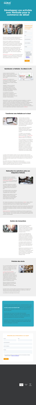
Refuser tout (26, 385)
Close (34, 384)
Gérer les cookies (30, 385)
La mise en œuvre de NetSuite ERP (11, 307)
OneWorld (25, 106)
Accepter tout (21, 385)
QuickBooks (5, 79)
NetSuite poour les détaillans (8, 54)
